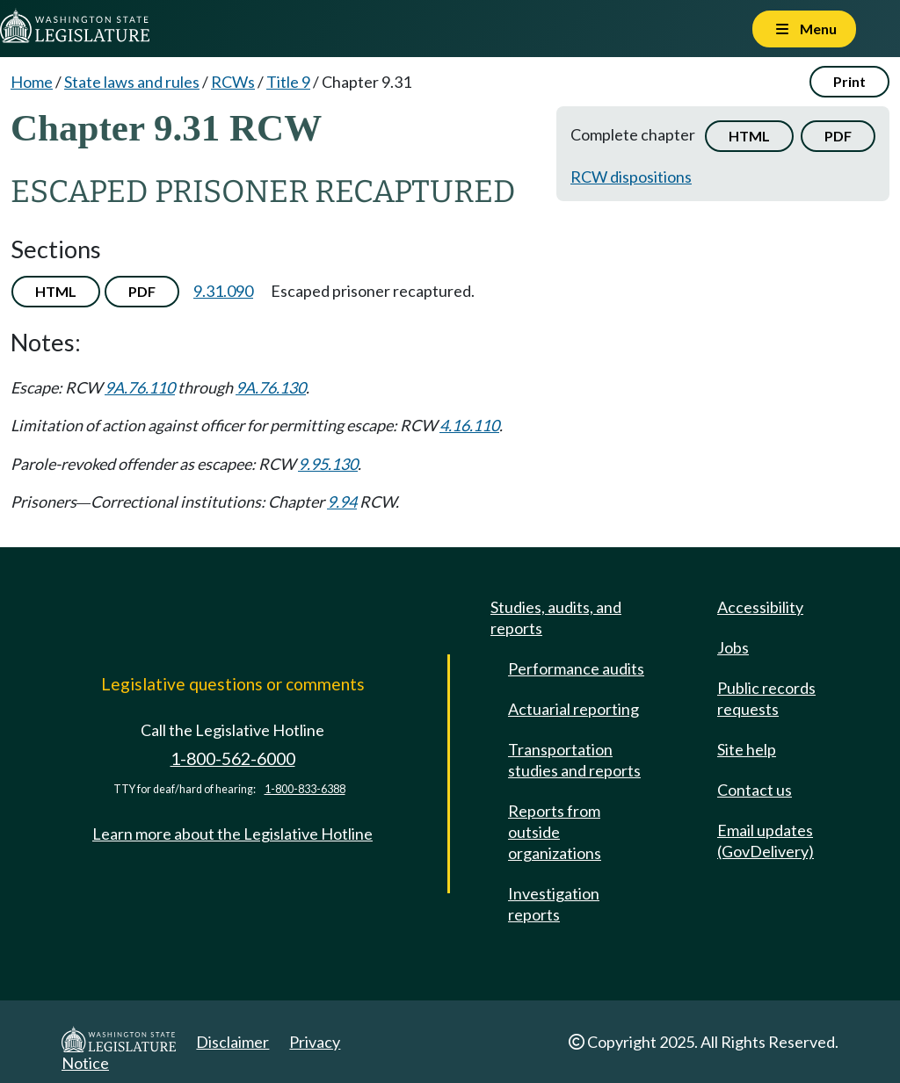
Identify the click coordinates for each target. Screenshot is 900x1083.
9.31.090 (223, 290)
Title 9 (288, 81)
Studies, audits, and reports (555, 617)
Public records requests (766, 698)
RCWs (233, 81)
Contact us (754, 789)
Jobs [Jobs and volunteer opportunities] (733, 647)
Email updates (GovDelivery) (765, 840)
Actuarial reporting (573, 708)
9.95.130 (328, 463)
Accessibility (760, 607)
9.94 (342, 501)
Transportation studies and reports (574, 760)
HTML (749, 135)
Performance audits (576, 668)
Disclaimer (232, 1041)
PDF (838, 135)
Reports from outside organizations (554, 832)
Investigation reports (553, 904)
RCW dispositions (631, 176)
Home (32, 81)
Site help (746, 749)
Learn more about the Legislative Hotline (232, 833)
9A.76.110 (140, 387)
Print (849, 81)
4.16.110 (469, 425)
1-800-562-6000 (233, 758)
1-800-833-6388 (305, 789)
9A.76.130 (271, 387)
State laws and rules (132, 81)
